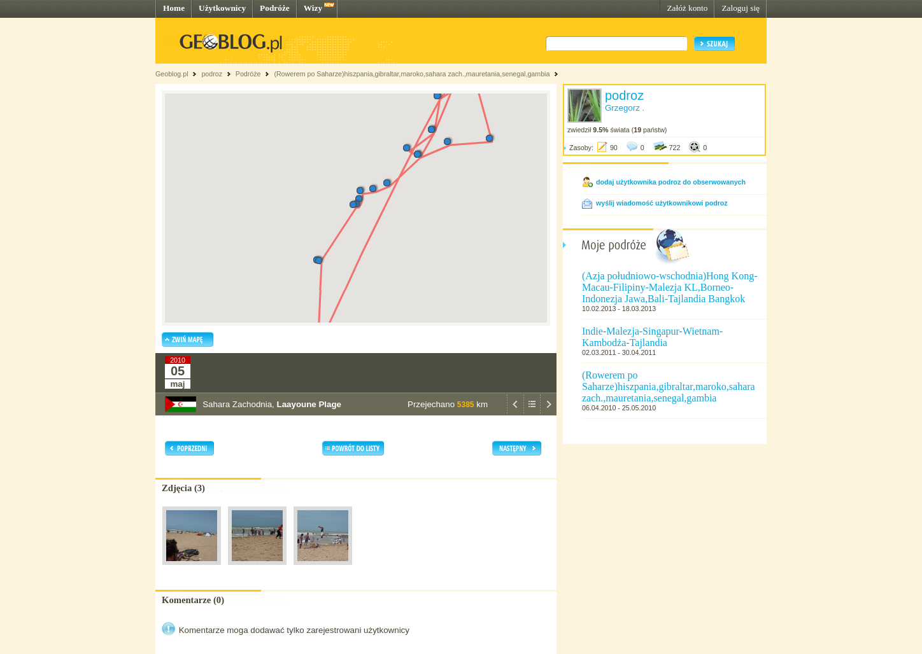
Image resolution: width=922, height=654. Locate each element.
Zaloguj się (740, 8)
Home (174, 8)
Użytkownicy (222, 8)
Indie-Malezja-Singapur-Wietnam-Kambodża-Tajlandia (652, 337)
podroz (211, 74)
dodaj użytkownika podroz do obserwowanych (671, 182)
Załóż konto (687, 8)
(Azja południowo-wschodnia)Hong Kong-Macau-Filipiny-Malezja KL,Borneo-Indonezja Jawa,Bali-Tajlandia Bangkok (670, 287)
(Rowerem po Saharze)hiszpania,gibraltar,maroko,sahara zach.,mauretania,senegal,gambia (412, 74)
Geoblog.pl (171, 74)
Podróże (275, 8)
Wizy (313, 8)
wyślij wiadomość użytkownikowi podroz (662, 203)
